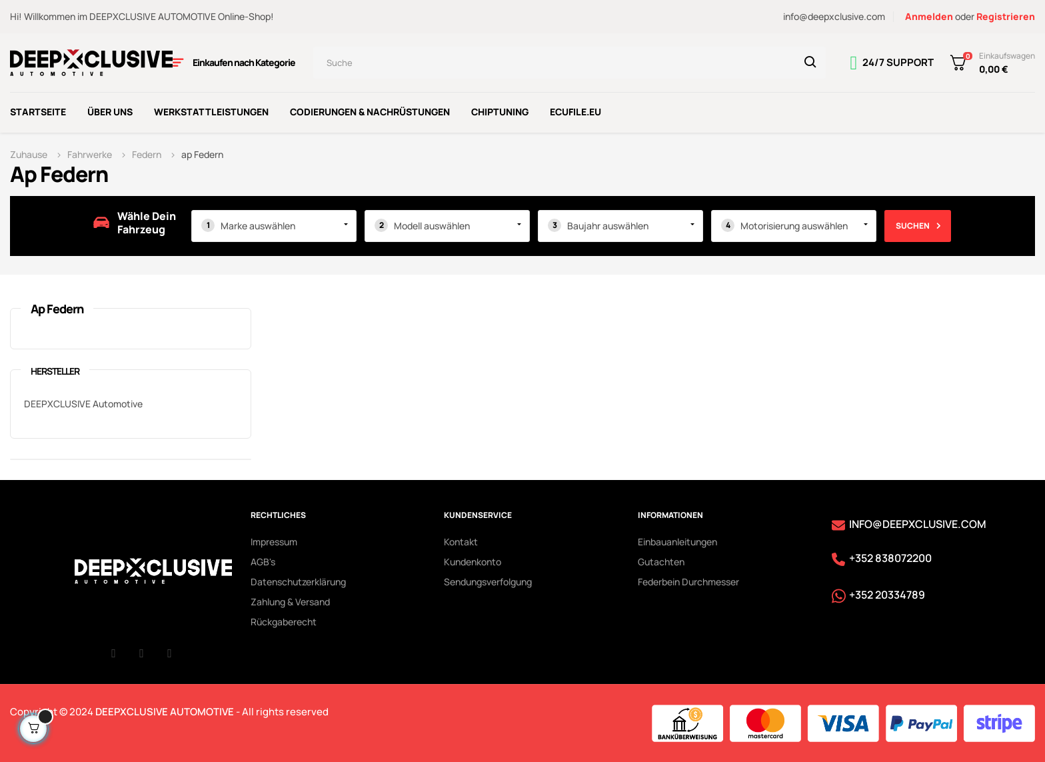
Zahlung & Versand (290, 599)
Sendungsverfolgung (488, 579)
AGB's (263, 559)
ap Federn (57, 307)
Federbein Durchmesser (688, 579)
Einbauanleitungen (677, 539)
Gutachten (661, 559)
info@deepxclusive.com (834, 16)
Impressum (274, 539)
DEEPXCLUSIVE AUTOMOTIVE (164, 710)
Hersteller (55, 369)
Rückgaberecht (284, 619)
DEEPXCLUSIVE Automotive (83, 401)
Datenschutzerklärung (298, 579)
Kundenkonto (472, 559)
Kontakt (461, 539)
